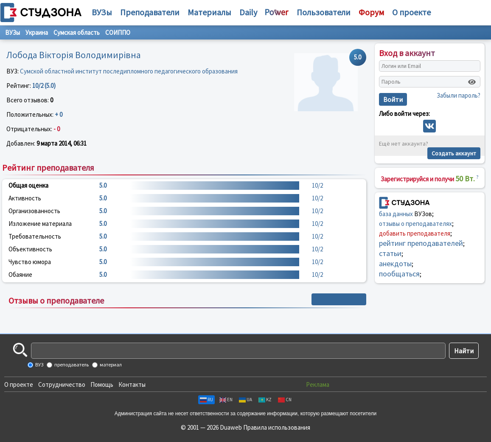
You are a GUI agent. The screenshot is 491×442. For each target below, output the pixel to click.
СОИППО (117, 32)
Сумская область (76, 32)
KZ (265, 400)
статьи (390, 253)
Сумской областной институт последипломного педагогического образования (129, 71)
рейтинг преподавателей (421, 243)
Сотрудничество (61, 384)
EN (226, 400)
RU (206, 400)
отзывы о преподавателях (415, 224)
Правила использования (276, 427)
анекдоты (395, 263)
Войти (393, 99)
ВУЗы (102, 12)
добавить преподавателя (414, 233)
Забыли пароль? (458, 95)
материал (110, 364)
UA (245, 400)
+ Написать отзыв (339, 299)
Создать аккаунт (454, 153)
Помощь (101, 384)
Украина (36, 32)
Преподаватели (150, 12)
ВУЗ (38, 364)
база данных (396, 214)
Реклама (317, 384)
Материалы (209, 12)
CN (285, 400)
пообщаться (399, 274)
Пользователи (324, 12)
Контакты (132, 384)
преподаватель (71, 364)
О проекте (18, 384)
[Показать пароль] (472, 82)
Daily (248, 12)
